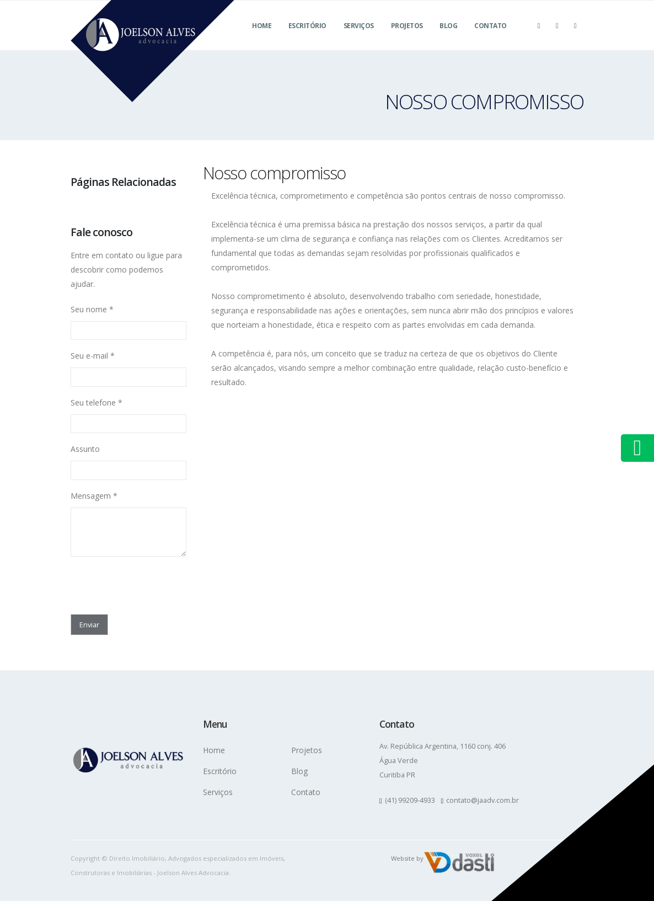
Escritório (307, 39)
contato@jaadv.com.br (482, 800)
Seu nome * (92, 309)
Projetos (407, 39)
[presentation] (135, 582)
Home (261, 39)
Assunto (85, 449)
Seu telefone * (96, 402)
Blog (448, 39)
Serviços (359, 39)
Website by (407, 858)
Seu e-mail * (93, 355)
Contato (490, 39)
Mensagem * (94, 496)
